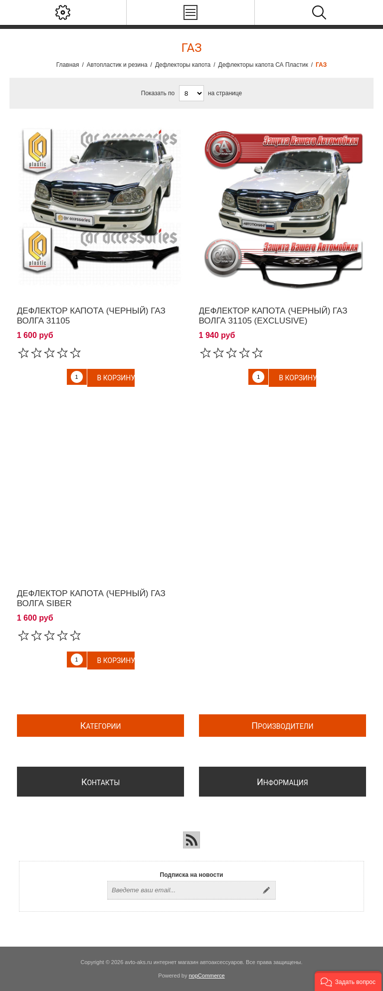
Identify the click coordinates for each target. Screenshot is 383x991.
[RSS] (191, 840)
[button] (348, 981)
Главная (67, 64)
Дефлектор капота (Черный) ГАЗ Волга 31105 (91, 316)
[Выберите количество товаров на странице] (191, 93)
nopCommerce (207, 976)
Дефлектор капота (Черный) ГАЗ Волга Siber (91, 598)
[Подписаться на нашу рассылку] (182, 890)
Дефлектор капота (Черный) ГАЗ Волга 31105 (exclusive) (273, 316)
